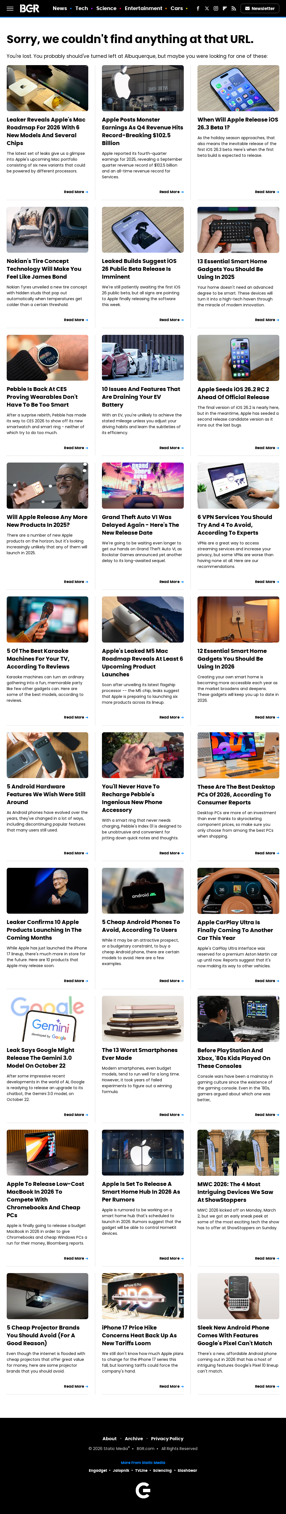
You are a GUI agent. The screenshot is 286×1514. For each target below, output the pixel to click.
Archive (134, 1439)
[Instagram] (216, 8)
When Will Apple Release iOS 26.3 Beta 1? (237, 123)
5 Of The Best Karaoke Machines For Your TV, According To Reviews (38, 658)
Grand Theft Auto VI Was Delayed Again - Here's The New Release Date (140, 524)
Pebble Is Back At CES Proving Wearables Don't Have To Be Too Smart (42, 396)
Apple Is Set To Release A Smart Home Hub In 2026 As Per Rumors (141, 1191)
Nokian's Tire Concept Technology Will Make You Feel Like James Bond (44, 268)
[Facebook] (198, 8)
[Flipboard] (225, 8)
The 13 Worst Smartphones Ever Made (140, 1054)
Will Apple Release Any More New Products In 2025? (47, 521)
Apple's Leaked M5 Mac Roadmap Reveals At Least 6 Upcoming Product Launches (142, 662)
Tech (81, 8)
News (60, 8)
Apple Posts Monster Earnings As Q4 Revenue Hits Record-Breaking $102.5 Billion (142, 131)
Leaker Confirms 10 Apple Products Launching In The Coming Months (44, 929)
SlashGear (187, 1470)
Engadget (98, 1470)
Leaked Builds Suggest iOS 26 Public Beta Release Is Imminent (139, 268)
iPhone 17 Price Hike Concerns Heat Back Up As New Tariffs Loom (139, 1335)
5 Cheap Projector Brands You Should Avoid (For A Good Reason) (43, 1335)
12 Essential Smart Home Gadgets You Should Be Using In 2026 (232, 658)
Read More (74, 191)
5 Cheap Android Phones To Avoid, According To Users (141, 925)
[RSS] (234, 8)
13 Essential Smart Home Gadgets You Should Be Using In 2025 (232, 269)
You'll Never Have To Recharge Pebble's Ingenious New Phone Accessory (132, 798)
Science (106, 8)
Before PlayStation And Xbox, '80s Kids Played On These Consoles (233, 1058)
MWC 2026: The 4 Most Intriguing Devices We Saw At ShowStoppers (235, 1192)
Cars (177, 8)
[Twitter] (207, 8)
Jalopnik (121, 1470)
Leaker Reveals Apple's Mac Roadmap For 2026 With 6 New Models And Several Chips (46, 131)
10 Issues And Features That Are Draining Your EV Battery (141, 396)
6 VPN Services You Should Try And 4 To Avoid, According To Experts (234, 524)
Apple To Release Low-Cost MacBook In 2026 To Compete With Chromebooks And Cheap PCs (45, 1199)
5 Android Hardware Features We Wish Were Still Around (46, 794)
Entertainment (143, 8)
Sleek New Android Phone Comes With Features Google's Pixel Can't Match (234, 1335)
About (110, 1439)
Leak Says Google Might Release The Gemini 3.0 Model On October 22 (40, 1057)
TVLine (141, 1470)
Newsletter (260, 8)
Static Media (116, 1449)
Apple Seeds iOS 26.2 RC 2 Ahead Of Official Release (233, 393)
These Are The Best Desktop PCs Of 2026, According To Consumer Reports (236, 794)
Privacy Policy (167, 1439)
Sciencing (162, 1470)
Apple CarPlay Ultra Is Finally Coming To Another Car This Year (235, 930)
